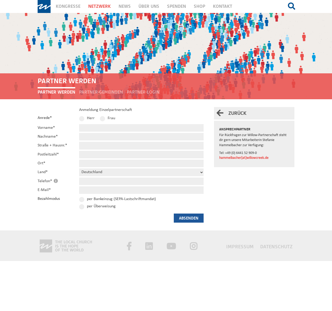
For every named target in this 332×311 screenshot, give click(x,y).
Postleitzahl (48, 154)
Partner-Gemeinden (101, 92)
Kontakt (222, 6)
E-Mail (44, 190)
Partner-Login (143, 92)
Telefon (45, 181)
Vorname (46, 128)
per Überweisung (101, 206)
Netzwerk (99, 6)
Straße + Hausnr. (52, 145)
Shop (199, 6)
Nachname (48, 137)
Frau (111, 118)
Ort (41, 163)
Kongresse (68, 6)
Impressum (240, 246)
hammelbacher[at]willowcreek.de (243, 158)
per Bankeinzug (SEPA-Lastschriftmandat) (121, 199)
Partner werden (56, 92)
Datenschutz (276, 246)
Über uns (149, 6)
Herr (91, 118)
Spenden (176, 6)
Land (43, 172)
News (125, 6)
